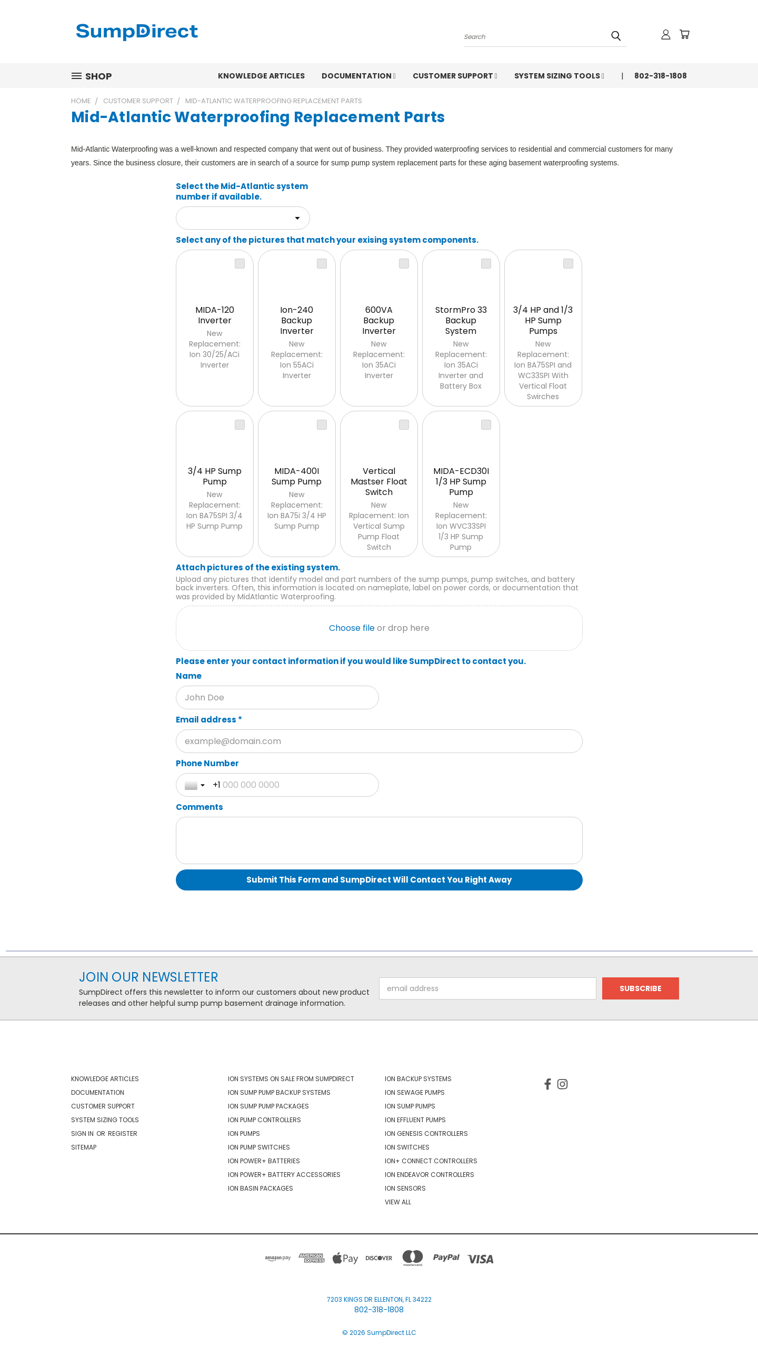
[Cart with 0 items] (684, 34)
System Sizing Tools (559, 76)
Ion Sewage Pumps (415, 1092)
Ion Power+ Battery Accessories (284, 1174)
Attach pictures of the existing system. (258, 567)
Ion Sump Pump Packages (268, 1106)
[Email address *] (379, 741)
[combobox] (243, 218)
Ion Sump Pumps (410, 1106)
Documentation (359, 76)
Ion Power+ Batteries (264, 1160)
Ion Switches (407, 1147)
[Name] (278, 697)
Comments (199, 807)
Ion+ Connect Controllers (431, 1160)
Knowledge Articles (261, 76)
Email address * (209, 720)
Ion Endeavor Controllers (429, 1174)
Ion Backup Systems (418, 1078)
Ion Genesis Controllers (426, 1133)
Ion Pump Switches (259, 1147)
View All (398, 1201)
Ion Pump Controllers (264, 1119)
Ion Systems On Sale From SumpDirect (291, 1078)
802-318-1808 (660, 76)
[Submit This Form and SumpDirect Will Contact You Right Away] (379, 879)
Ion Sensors (405, 1188)
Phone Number (207, 763)
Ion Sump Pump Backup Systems (279, 1092)
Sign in (83, 1133)
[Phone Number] (292, 784)
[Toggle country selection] (195, 785)
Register (122, 1133)
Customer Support (455, 76)
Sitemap (83, 1147)
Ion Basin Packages (260, 1188)
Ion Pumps (244, 1133)
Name (189, 676)
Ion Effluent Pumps (415, 1119)
